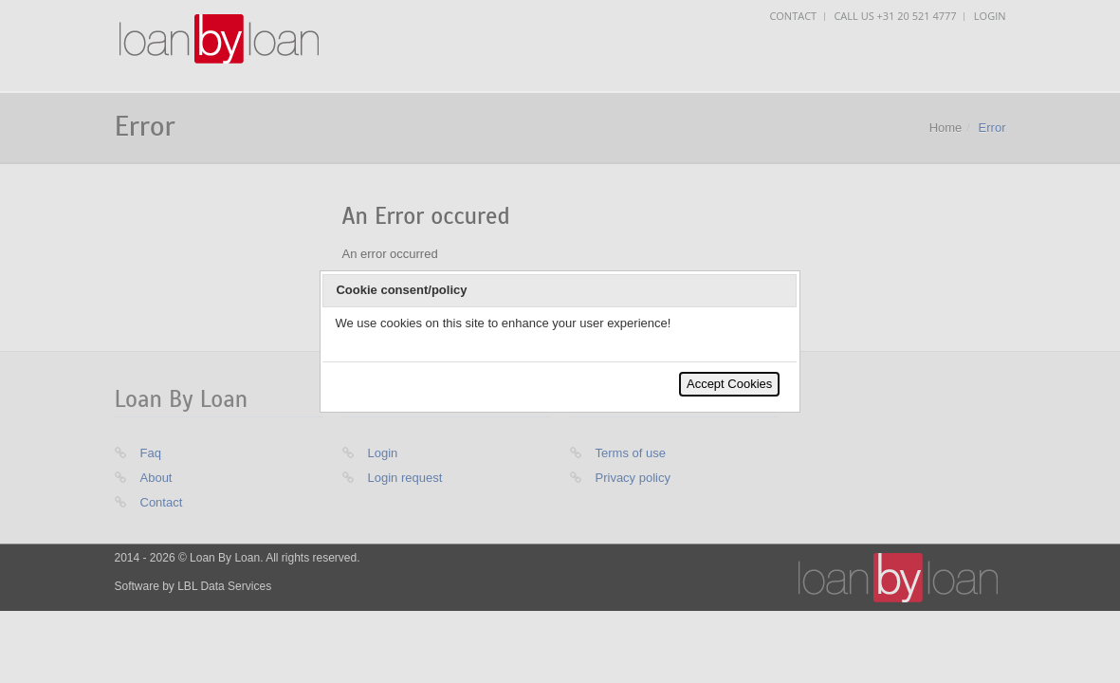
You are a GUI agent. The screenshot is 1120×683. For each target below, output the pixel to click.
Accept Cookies (729, 384)
